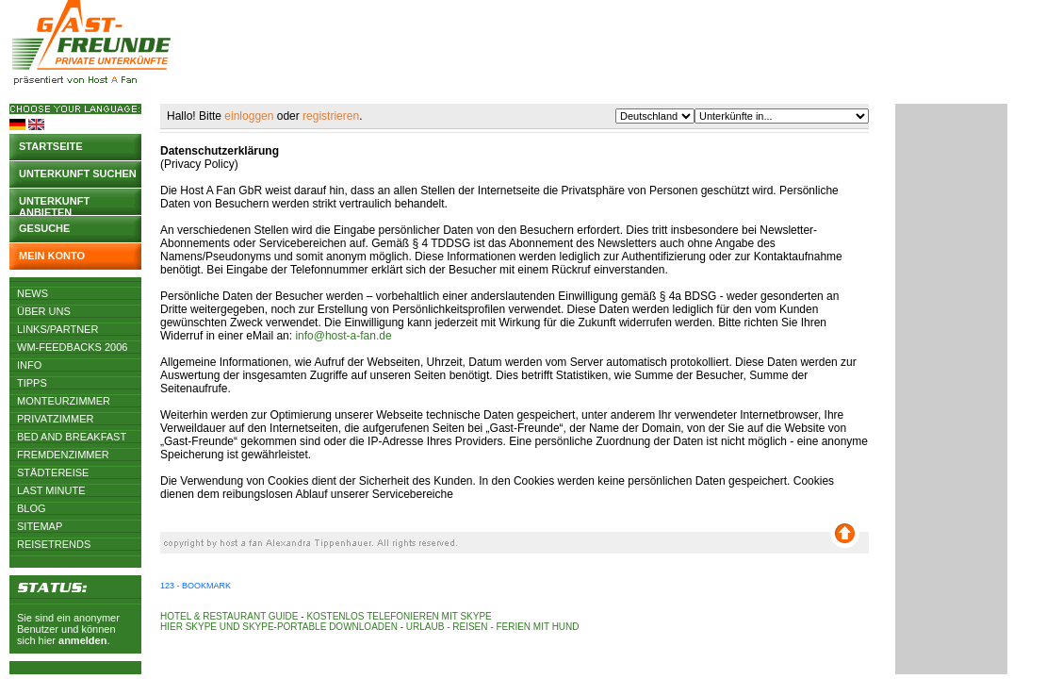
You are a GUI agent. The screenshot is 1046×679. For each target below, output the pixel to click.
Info (29, 365)
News (32, 293)
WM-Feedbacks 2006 (72, 347)
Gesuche (44, 228)
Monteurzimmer (63, 400)
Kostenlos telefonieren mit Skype (398, 616)
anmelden (82, 640)
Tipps (32, 383)
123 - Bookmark (195, 585)
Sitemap (39, 526)
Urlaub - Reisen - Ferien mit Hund (493, 626)
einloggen (248, 116)
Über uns (44, 311)
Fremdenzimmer (63, 454)
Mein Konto (52, 255)
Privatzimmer (55, 418)
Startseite (51, 146)
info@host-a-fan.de (343, 335)
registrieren (330, 116)
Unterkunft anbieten (54, 205)
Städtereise (53, 472)
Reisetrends (53, 544)
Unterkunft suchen (78, 173)
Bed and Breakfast (71, 436)
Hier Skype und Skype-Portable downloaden (279, 626)
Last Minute (51, 490)
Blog (31, 508)
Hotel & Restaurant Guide (229, 616)
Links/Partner (57, 329)
